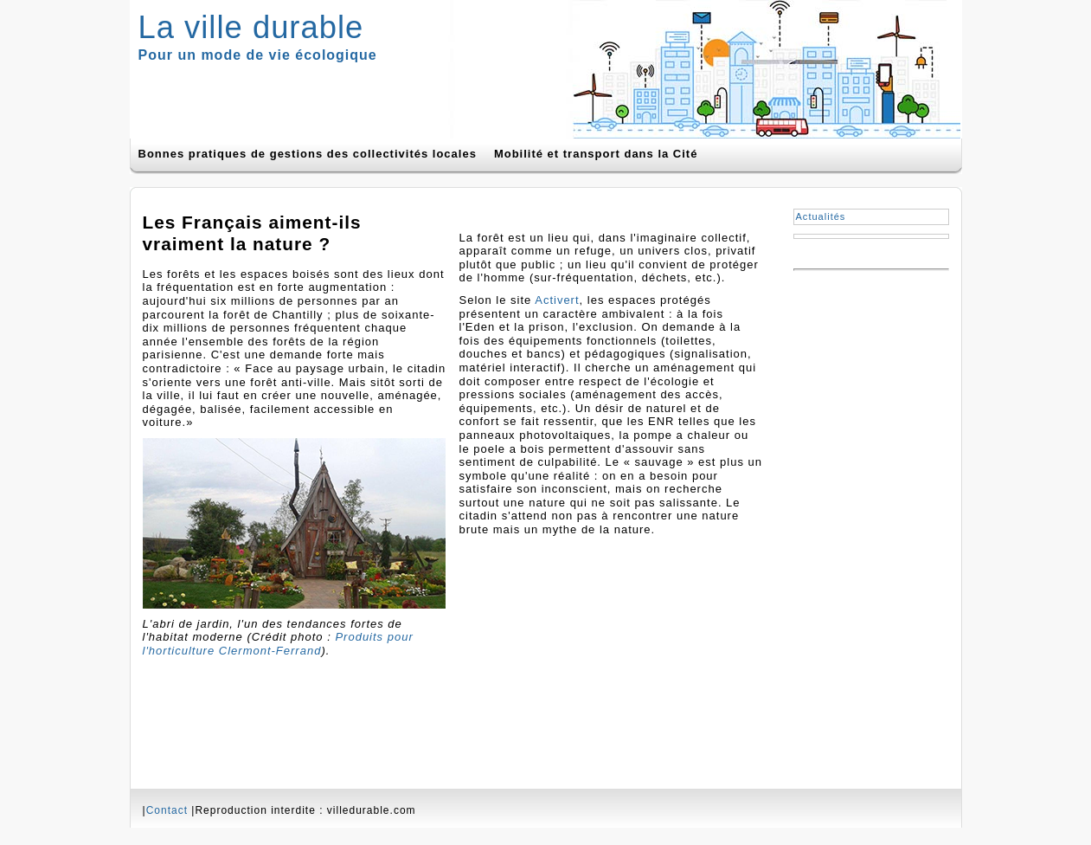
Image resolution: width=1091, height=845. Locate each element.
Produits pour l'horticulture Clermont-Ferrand (278, 643)
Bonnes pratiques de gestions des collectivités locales (307, 153)
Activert (557, 299)
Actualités (821, 216)
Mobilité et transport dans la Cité (596, 153)
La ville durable (251, 27)
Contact (167, 810)
